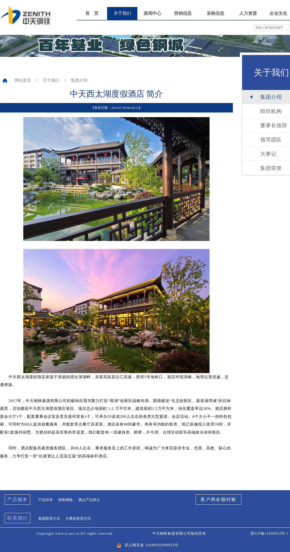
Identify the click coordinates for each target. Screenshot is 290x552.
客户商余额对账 (218, 499)
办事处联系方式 (78, 518)
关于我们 (51, 80)
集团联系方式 (49, 518)
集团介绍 (79, 80)
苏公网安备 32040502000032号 (146, 545)
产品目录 (45, 500)
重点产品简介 (89, 500)
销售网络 (65, 500)
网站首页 (22, 80)
